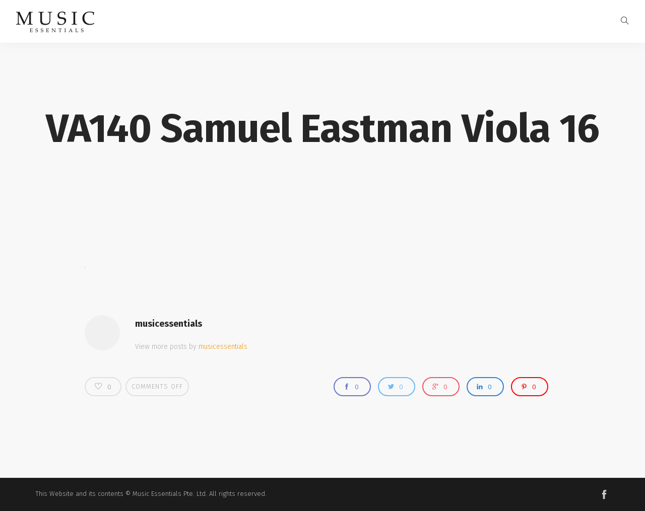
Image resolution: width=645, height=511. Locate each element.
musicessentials (168, 323)
